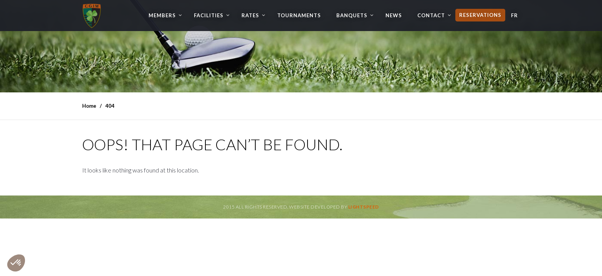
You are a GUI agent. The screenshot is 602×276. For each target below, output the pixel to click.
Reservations (480, 15)
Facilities (208, 15)
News (393, 15)
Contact (431, 15)
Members (162, 15)
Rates (250, 15)
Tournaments (299, 15)
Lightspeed (363, 207)
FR (514, 15)
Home (89, 106)
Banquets (351, 15)
